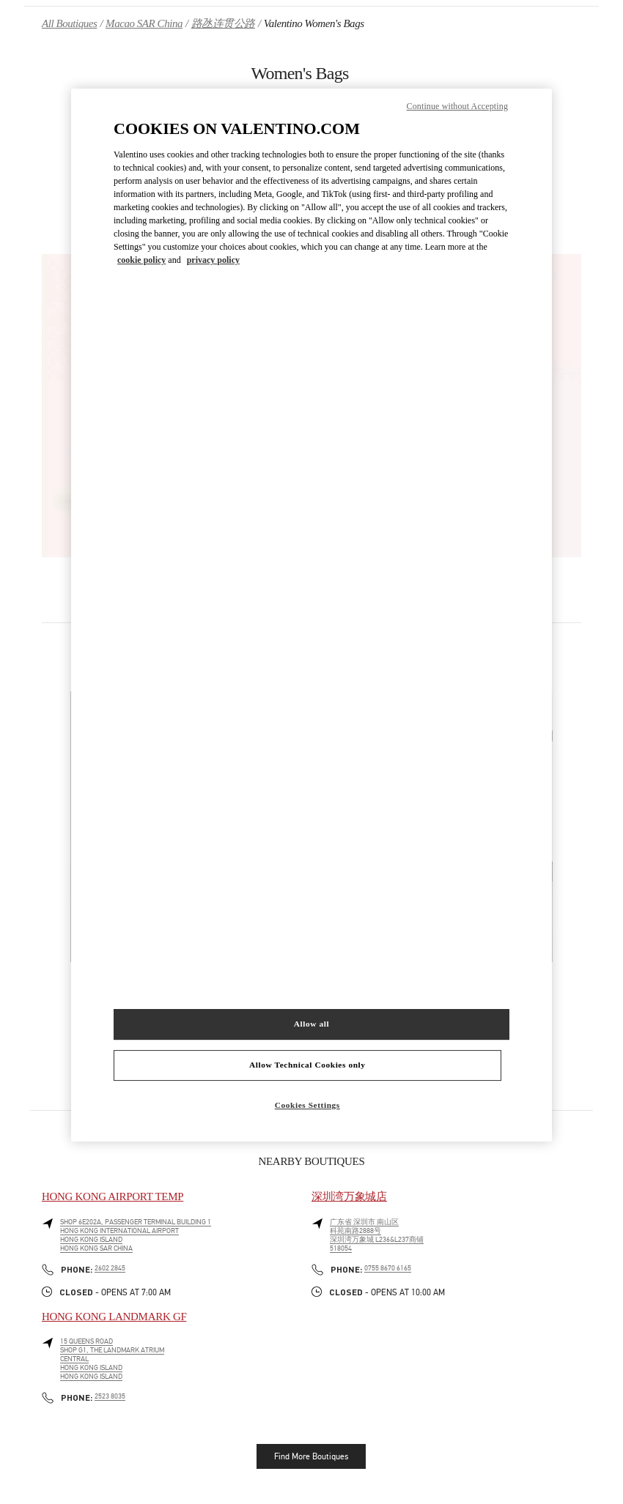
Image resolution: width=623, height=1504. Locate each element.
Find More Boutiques (311, 1456)
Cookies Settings (307, 1105)
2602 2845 (110, 1268)
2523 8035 (110, 1396)
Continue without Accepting (457, 106)
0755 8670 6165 (387, 1268)
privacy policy (213, 260)
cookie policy (141, 260)
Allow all (311, 1023)
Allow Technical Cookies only (307, 1064)
